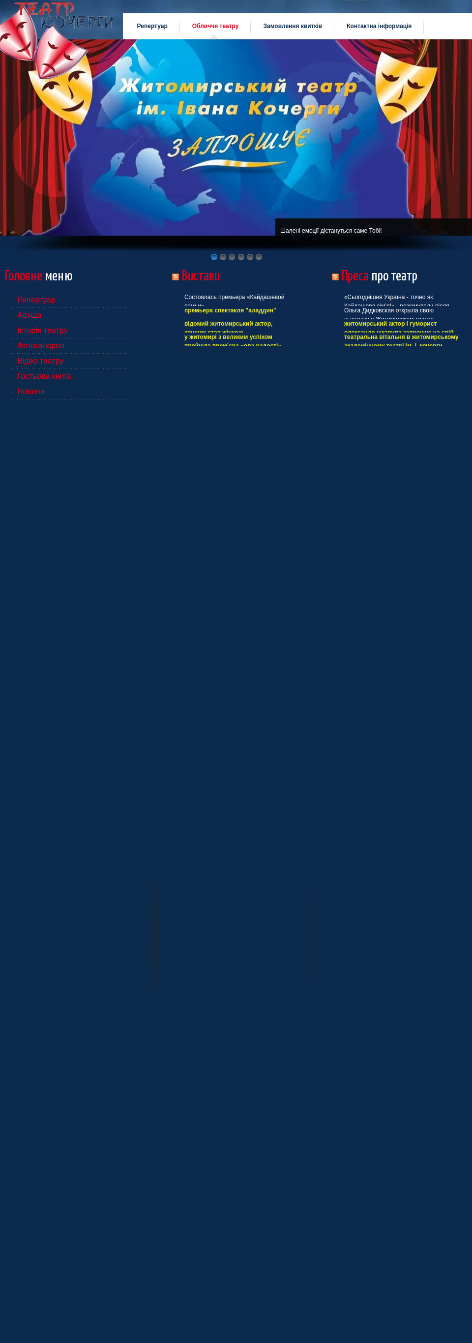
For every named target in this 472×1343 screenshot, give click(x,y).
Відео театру (40, 361)
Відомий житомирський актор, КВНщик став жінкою (228, 328)
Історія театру (42, 330)
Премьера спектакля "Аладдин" (230, 310)
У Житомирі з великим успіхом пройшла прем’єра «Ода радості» (232, 341)
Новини (31, 391)
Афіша (29, 315)
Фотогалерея (40, 345)
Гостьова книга (44, 376)
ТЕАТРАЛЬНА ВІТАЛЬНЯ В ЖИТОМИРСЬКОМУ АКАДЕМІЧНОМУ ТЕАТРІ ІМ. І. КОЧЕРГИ (401, 341)
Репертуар (36, 300)
